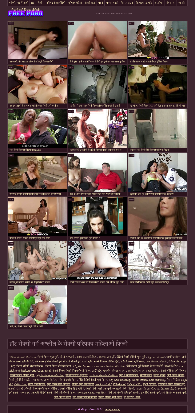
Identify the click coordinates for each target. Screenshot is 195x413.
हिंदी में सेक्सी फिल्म (129, 375)
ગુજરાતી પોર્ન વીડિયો (123, 388)
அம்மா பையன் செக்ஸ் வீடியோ (106, 366)
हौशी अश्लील (150, 384)
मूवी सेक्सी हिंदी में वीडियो (85, 397)
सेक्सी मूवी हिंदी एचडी (19, 379)
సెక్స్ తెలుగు (79, 366)
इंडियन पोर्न (174, 361)
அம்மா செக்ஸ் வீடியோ (104, 375)
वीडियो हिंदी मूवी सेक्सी (83, 384)
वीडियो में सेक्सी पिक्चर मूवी (171, 384)
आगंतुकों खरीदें (112, 409)
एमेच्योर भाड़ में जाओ (18, 2)
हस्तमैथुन (159, 2)
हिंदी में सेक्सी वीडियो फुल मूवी (131, 357)
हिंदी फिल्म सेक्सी (176, 375)
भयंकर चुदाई (111, 2)
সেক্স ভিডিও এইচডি (156, 361)
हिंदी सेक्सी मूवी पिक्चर (137, 366)
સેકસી (48, 370)
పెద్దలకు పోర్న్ (134, 384)
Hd (32, 2)
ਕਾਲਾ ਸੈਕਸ (101, 392)
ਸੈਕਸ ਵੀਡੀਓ (156, 366)
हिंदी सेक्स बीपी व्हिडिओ (58, 384)
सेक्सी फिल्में (146, 375)
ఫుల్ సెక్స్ (96, 370)
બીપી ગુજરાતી (67, 357)
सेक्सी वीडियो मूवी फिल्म (110, 397)
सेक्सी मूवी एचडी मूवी (82, 361)
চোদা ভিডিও (51, 379)
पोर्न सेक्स (39, 361)
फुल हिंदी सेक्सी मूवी (150, 392)
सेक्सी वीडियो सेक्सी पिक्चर (30, 366)
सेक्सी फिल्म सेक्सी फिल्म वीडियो (41, 388)
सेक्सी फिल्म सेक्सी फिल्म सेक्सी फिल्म (71, 370)
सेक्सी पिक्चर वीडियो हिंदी (106, 361)
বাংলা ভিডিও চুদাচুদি (77, 375)
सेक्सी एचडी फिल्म (68, 379)
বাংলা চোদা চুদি (107, 357)
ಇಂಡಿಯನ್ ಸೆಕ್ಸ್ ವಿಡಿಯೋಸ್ (110, 384)
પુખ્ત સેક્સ (36, 379)
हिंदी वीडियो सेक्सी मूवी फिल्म (93, 379)
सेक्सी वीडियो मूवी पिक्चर (173, 370)
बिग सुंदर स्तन (127, 2)
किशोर (40, 2)
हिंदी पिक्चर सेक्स (62, 397)
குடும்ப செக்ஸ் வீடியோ (50, 375)
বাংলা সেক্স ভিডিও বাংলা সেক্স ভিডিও (139, 370)
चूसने (100, 2)
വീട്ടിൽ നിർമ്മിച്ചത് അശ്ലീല (26, 370)
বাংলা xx (24, 392)
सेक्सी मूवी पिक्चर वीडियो (25, 10)
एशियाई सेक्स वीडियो (55, 2)
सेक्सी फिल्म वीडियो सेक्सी (58, 366)
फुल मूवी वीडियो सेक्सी (42, 392)
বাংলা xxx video (85, 392)
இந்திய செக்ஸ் (156, 357)
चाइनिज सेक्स (173, 357)
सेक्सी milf (90, 2)
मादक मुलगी (159, 375)
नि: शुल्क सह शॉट (144, 2)
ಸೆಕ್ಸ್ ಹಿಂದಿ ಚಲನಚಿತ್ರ (119, 379)
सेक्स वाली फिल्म (37, 384)
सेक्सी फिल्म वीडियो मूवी (22, 375)
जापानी (181, 2)
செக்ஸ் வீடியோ (170, 388)
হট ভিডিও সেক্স (132, 397)
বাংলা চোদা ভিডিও (86, 357)
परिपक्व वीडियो (75, 2)
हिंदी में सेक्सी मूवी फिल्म (132, 361)
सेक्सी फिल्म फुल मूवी (47, 357)
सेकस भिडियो (173, 379)
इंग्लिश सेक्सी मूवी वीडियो (57, 361)
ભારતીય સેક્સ (110, 370)
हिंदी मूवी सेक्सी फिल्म (64, 392)
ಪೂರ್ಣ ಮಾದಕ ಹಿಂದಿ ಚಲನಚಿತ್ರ (148, 379)
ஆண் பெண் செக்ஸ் (147, 388)
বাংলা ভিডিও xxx (174, 366)
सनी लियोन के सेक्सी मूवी (173, 392)
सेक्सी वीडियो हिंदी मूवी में (72, 388)
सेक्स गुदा (170, 2)
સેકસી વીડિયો (16, 388)
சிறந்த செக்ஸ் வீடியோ (22, 357)
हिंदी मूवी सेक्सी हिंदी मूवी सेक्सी (123, 392)
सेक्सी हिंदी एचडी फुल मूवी (98, 388)
